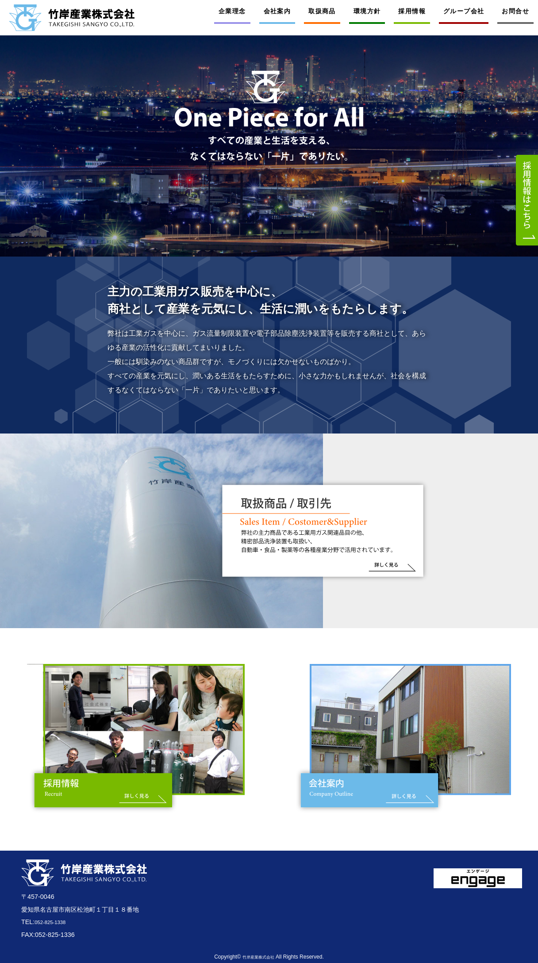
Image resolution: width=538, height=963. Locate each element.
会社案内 (277, 11)
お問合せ (515, 11)
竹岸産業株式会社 (258, 957)
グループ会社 (463, 11)
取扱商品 (322, 11)
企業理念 (232, 11)
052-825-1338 (54, 921)
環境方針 (367, 11)
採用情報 (412, 11)
